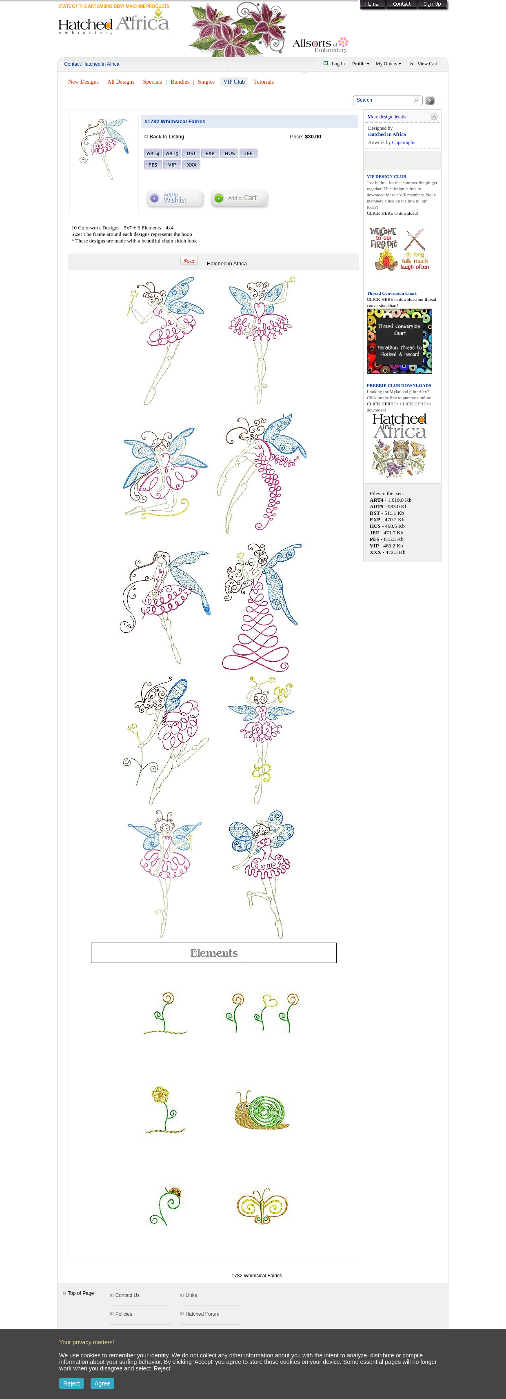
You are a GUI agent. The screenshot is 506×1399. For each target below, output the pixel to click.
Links (191, 1295)
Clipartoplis (403, 142)
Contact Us (127, 1295)
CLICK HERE (380, 403)
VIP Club (234, 82)
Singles (206, 82)
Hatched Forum (203, 1314)
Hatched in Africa (227, 263)
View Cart (427, 64)
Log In (338, 64)
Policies (123, 1314)
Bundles (180, 82)
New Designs (83, 82)
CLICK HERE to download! (392, 213)
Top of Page (78, 1293)
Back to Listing (167, 136)
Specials (152, 82)
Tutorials (263, 82)
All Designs (121, 82)
